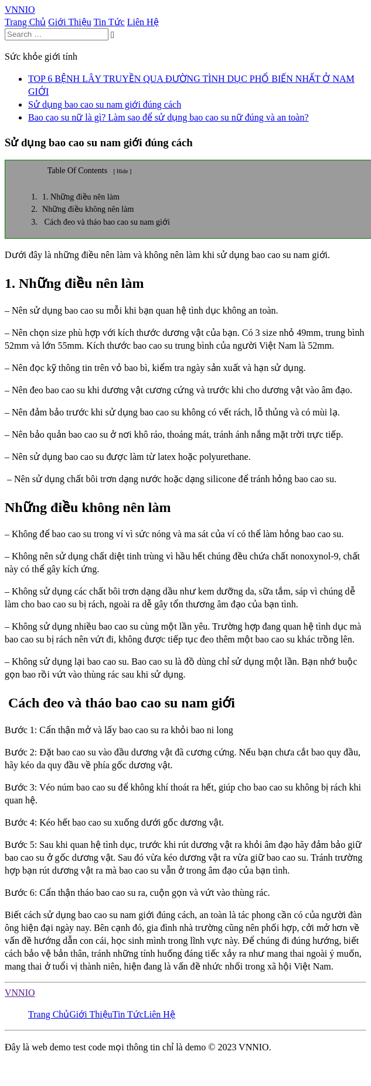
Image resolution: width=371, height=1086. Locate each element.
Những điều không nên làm (88, 209)
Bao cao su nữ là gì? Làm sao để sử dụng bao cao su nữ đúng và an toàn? (168, 117)
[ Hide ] (122, 171)
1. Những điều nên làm (81, 197)
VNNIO (20, 993)
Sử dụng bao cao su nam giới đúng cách (104, 104)
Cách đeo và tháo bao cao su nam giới (106, 222)
